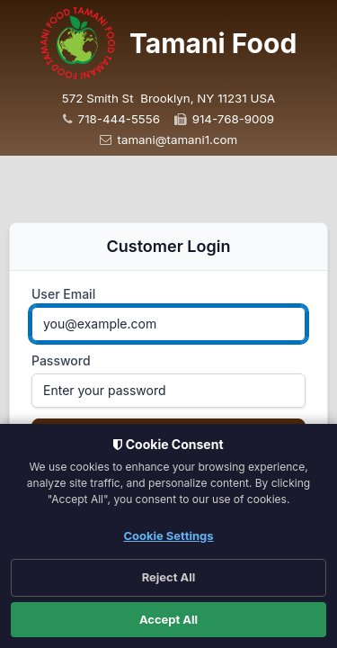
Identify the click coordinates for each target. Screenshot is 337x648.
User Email (63, 294)
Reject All (169, 577)
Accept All (168, 619)
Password (61, 360)
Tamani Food (213, 43)
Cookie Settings (168, 535)
